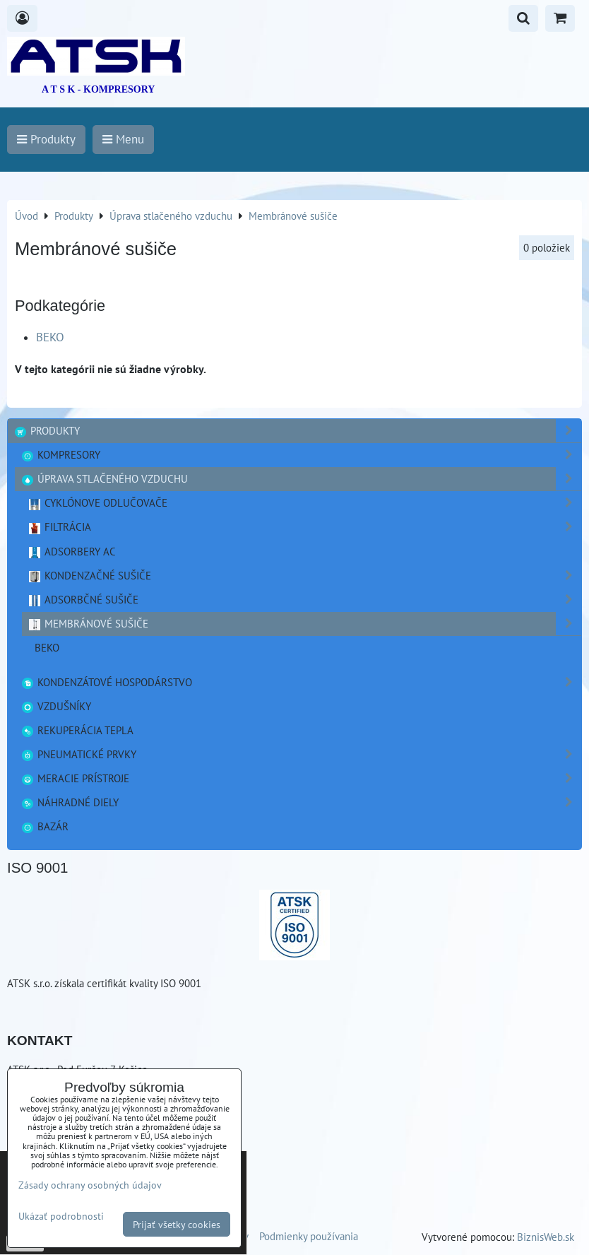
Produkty (297, 430)
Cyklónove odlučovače (304, 502)
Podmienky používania (308, 1236)
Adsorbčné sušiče (304, 599)
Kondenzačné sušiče (304, 575)
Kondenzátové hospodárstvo (300, 682)
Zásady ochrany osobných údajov (90, 1184)
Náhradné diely (300, 802)
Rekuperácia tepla (76, 730)
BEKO (50, 337)
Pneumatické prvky (300, 754)
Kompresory (300, 454)
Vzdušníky (55, 706)
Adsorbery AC (72, 551)
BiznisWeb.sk (545, 1237)
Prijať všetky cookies (176, 1224)
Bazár (44, 826)
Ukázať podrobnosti (61, 1216)
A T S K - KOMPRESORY (98, 89)
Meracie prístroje (300, 778)
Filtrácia (304, 526)
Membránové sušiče (304, 623)
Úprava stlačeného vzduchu (300, 478)
